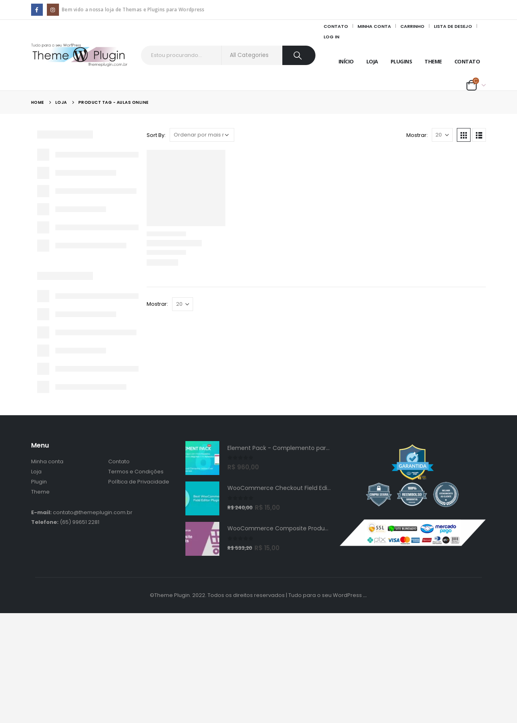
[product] (202, 458)
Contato (336, 26)
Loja (372, 61)
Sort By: (156, 135)
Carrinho (412, 26)
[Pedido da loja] (202, 135)
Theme (433, 61)
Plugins (401, 61)
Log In (331, 37)
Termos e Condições (136, 471)
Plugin (39, 482)
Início (346, 61)
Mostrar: (417, 135)
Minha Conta (374, 26)
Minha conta (47, 461)
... (365, 595)
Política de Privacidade (138, 482)
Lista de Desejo (453, 26)
